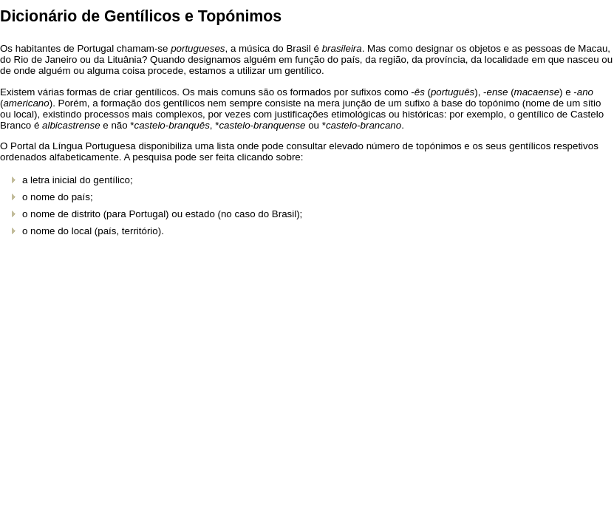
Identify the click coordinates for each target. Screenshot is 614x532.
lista (225, 145)
